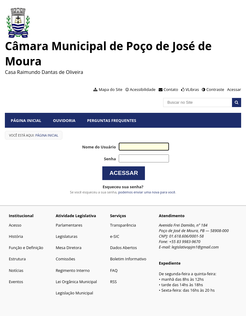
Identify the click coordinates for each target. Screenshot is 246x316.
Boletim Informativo (128, 259)
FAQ (114, 270)
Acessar (234, 89)
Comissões (65, 259)
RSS (113, 281)
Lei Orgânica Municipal (76, 281)
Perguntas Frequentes (111, 120)
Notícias (16, 270)
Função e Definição (26, 247)
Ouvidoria (64, 120)
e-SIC (114, 236)
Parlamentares (69, 225)
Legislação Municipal (74, 293)
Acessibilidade (142, 89)
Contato (170, 89)
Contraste (215, 89)
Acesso (15, 225)
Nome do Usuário (99, 147)
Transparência (123, 225)
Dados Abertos (123, 247)
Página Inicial (26, 120)
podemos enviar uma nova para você (146, 192)
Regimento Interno (73, 270)
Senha (110, 158)
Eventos (16, 281)
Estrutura (17, 259)
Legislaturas (66, 236)
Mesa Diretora (69, 247)
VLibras (192, 89)
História (16, 236)
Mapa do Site (110, 89)
